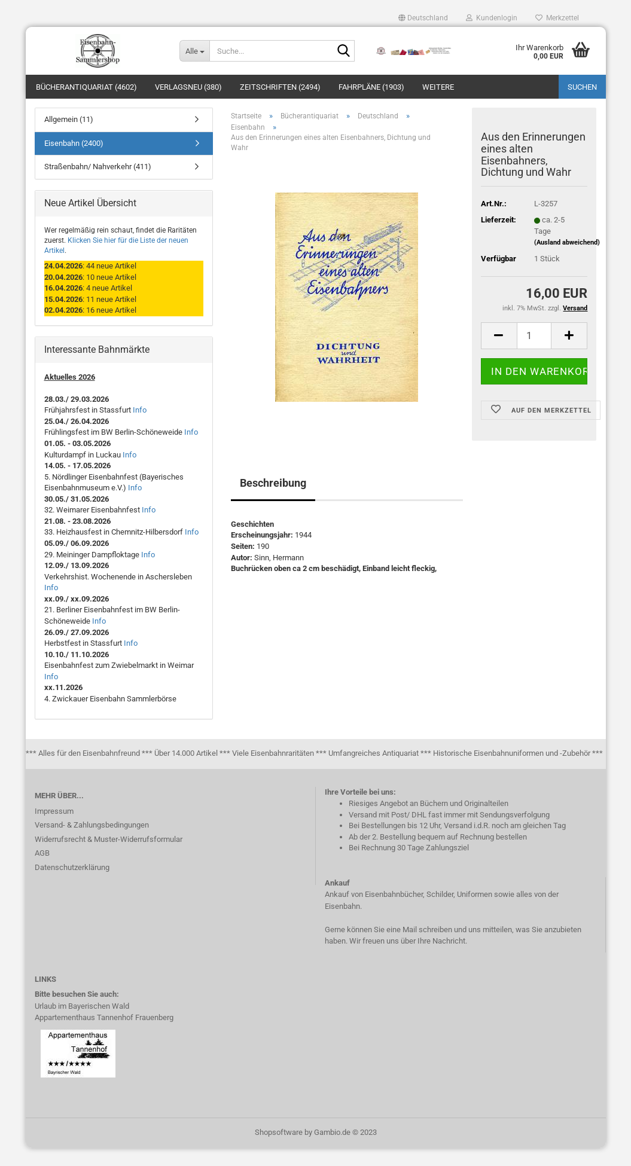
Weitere (438, 87)
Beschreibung (273, 501)
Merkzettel (557, 18)
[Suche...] (194, 51)
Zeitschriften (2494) (280, 87)
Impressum (54, 829)
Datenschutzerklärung (72, 885)
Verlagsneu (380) (188, 87)
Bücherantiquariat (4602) (86, 87)
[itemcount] (534, 353)
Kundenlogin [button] (491, 18)
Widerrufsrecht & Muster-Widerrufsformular (108, 857)
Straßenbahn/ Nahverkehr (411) (97, 184)
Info (140, 427)
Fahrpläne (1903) (371, 87)
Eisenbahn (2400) (73, 161)
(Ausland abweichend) (567, 260)
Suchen (582, 87)
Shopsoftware (279, 1150)
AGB (42, 870)
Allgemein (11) (68, 137)
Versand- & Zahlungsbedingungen (92, 842)
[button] (423, 18)
